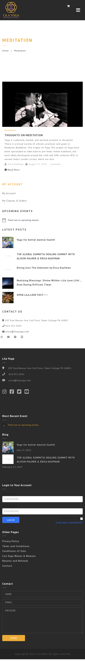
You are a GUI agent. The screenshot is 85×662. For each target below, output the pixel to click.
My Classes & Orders (14, 200)
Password (8, 506)
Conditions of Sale (14, 551)
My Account (9, 193)
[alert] (42, 220)
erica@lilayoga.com (17, 331)
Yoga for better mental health (36, 239)
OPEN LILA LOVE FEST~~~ (32, 294)
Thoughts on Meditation (24, 135)
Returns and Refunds (15, 560)
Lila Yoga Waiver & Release (19, 556)
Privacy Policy (10, 541)
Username (8, 493)
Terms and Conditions (16, 546)
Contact (7, 565)
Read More (12, 169)
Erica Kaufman (16, 164)
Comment (55, 164)
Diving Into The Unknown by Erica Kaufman (44, 267)
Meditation (10, 130)
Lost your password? (69, 522)
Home (5, 50)
